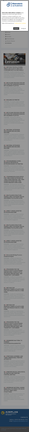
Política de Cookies (20, 23)
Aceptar (16, 28)
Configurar (23, 28)
